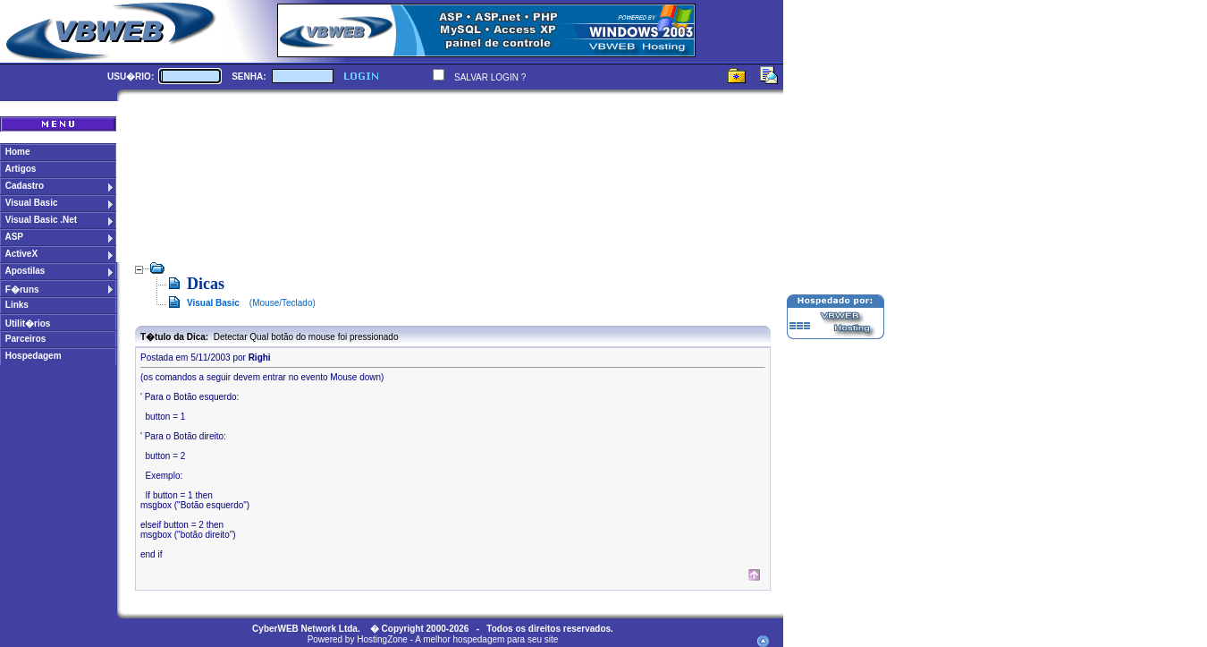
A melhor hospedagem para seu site (486, 639)
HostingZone (382, 639)
